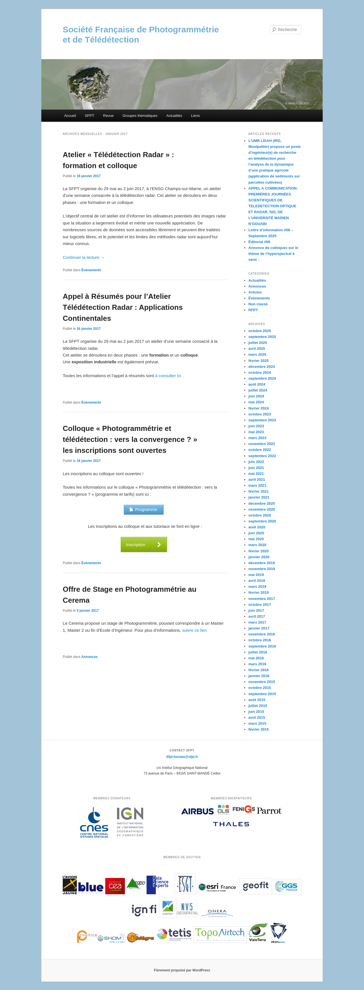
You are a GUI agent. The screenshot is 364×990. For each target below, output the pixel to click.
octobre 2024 (259, 372)
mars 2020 (257, 545)
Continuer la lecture (84, 257)
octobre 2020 (259, 515)
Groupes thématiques (139, 116)
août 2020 (256, 527)
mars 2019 (257, 586)
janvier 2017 (258, 628)
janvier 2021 (258, 497)
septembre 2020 (262, 521)
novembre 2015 (261, 682)
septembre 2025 (262, 337)
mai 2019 (256, 575)
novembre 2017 (261, 599)
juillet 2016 (257, 652)
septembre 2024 (262, 378)
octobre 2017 (259, 604)
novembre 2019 (261, 569)
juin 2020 (256, 533)
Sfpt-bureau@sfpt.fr (182, 757)
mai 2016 (256, 658)
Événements (91, 270)
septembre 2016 (262, 646)
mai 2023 (256, 432)
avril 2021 (256, 479)
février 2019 (258, 592)
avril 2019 (256, 581)
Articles (255, 292)
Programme (143, 509)
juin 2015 (256, 711)
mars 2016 (257, 664)
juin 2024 (256, 396)
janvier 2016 (258, 676)
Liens (195, 116)
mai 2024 (256, 402)
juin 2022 (256, 462)
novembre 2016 (261, 634)
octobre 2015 (259, 688)
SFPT (89, 116)
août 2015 (256, 700)
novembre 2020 (261, 509)
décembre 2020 (261, 503)
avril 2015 (256, 717)
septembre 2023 (262, 420)
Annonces (89, 657)
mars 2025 (257, 354)
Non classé (258, 304)
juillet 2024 (257, 390)
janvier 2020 (258, 557)
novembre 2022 (261, 444)
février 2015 (258, 729)
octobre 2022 (259, 450)
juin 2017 (256, 610)
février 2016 (258, 670)
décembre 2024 (261, 366)
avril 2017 (256, 616)
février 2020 (258, 551)
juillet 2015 (257, 706)
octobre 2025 (259, 331)
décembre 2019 (261, 563)
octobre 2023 (259, 414)
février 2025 (258, 361)
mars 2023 (257, 438)
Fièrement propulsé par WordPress (182, 970)
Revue (108, 116)
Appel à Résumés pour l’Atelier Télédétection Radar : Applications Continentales (123, 307)
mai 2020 (256, 539)
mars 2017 (257, 622)
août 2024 (256, 384)
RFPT (253, 310)
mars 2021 (257, 485)
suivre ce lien (194, 630)
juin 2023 (256, 426)
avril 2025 (256, 348)
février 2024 (258, 408)
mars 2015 (257, 723)
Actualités (174, 116)
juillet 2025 (257, 343)
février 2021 (258, 491)
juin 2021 (256, 468)
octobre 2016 (259, 640)
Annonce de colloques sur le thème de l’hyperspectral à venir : (273, 254)
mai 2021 (256, 473)
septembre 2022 (262, 456)
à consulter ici (168, 375)
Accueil (70, 116)
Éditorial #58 (259, 242)
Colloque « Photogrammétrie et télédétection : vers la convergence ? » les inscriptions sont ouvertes (130, 439)
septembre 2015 (262, 694)
